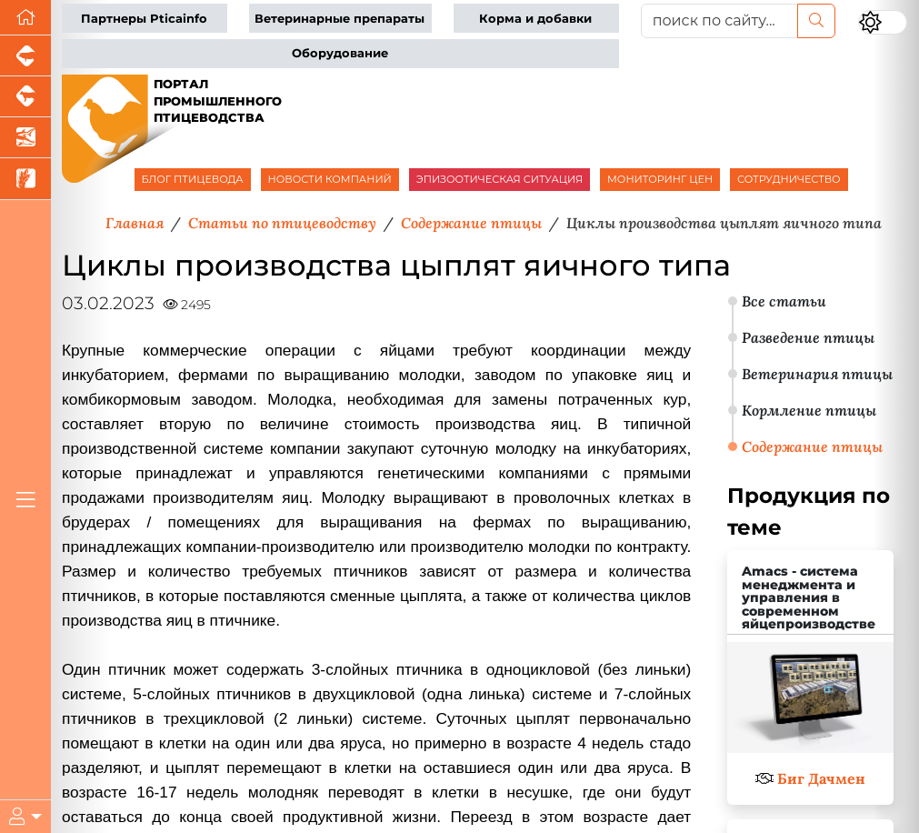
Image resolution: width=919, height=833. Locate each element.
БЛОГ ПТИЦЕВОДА (193, 179)
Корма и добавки (535, 18)
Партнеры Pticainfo (144, 18)
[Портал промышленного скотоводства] (25, 96)
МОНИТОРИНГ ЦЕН (660, 179)
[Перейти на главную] (25, 17)
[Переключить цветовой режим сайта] (882, 22)
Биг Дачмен (821, 778)
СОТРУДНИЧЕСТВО (789, 179)
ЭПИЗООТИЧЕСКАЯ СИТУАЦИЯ (499, 179)
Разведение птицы (808, 337)
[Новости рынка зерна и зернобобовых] (25, 178)
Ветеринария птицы (817, 374)
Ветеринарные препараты (340, 18)
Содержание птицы (812, 446)
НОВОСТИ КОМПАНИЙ (330, 179)
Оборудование (340, 53)
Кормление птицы (809, 410)
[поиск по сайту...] (720, 21)
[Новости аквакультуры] (25, 137)
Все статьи (784, 301)
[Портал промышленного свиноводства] (25, 55)
